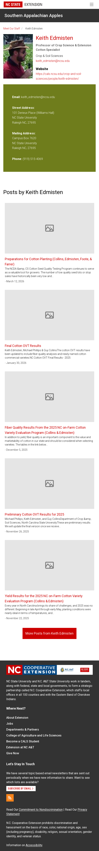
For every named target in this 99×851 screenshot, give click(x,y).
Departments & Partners (22, 729)
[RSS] (10, 798)
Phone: (17, 159)
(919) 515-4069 (33, 159)
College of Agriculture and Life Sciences (34, 735)
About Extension (17, 717)
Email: (16, 97)
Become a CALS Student (22, 741)
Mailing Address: (23, 133)
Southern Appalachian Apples (33, 15)
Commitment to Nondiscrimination (41, 809)
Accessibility (34, 845)
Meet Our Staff (11, 28)
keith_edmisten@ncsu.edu (53, 61)
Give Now (12, 753)
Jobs (9, 723)
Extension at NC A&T (20, 747)
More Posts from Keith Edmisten (49, 633)
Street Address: (23, 108)
